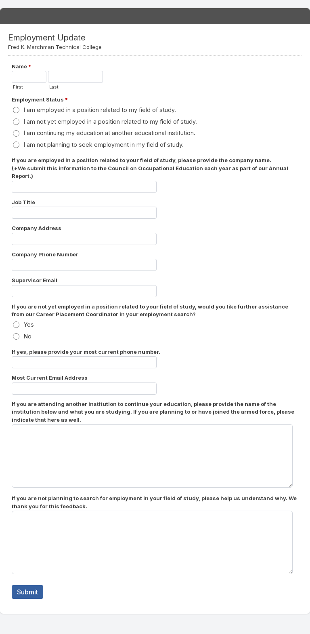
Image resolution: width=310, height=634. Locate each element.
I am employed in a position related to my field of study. (100, 109)
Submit (27, 592)
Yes (29, 324)
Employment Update (155, 16)
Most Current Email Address (50, 377)
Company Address (36, 228)
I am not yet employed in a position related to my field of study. (110, 121)
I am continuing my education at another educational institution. (109, 132)
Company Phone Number (45, 254)
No (27, 336)
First (18, 87)
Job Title (23, 202)
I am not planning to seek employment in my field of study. (104, 144)
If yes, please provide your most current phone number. (86, 352)
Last (54, 87)
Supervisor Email (34, 280)
